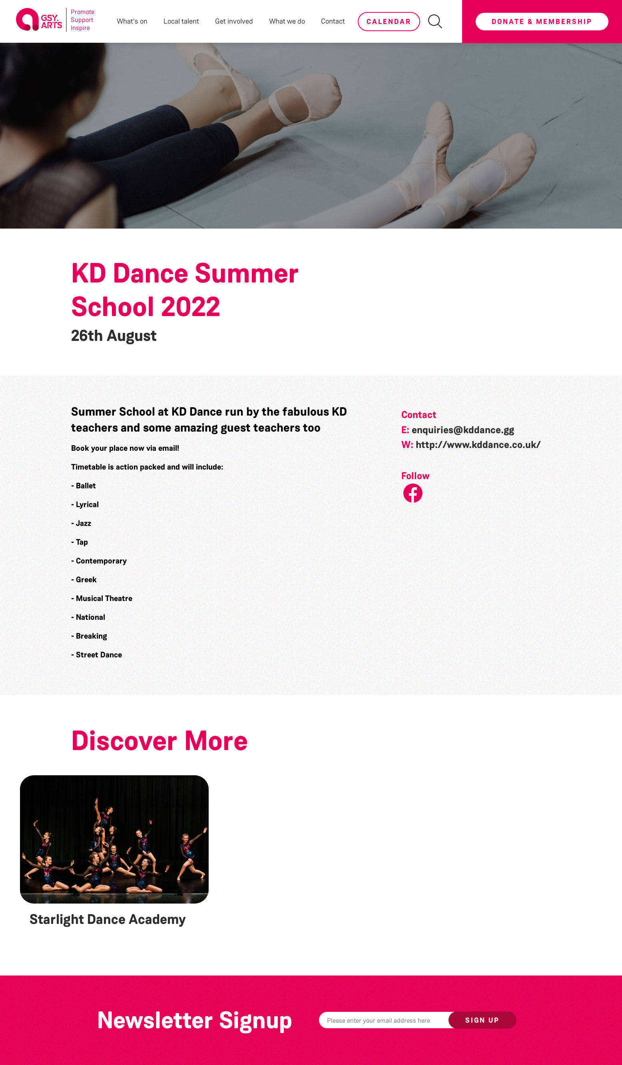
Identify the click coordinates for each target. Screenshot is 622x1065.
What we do (287, 21)
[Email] (396, 1020)
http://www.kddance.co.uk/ (478, 444)
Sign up (482, 1020)
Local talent (181, 21)
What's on (132, 21)
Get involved (234, 21)
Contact (333, 21)
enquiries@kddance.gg (463, 430)
